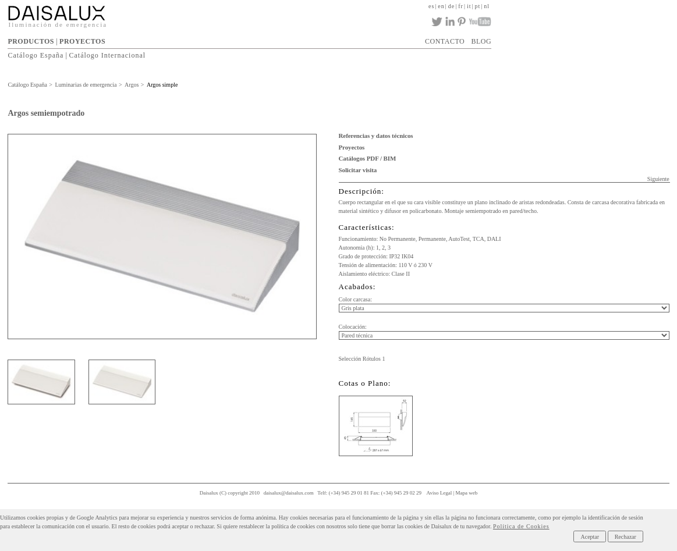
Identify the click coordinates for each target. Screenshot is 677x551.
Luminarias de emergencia (86, 84)
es (431, 6)
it (469, 6)
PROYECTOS (82, 41)
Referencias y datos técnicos (376, 135)
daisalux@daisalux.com (289, 493)
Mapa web (467, 493)
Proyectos (352, 147)
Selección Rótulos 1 (362, 359)
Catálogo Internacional (107, 55)
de (451, 6)
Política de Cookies (521, 526)
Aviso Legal (439, 493)
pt (478, 6)
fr (460, 6)
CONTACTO (445, 41)
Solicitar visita (358, 169)
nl (487, 6)
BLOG (481, 41)
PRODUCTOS (31, 41)
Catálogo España (35, 55)
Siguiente (658, 179)
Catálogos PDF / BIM (367, 158)
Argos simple (162, 84)
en (441, 6)
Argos (132, 84)
